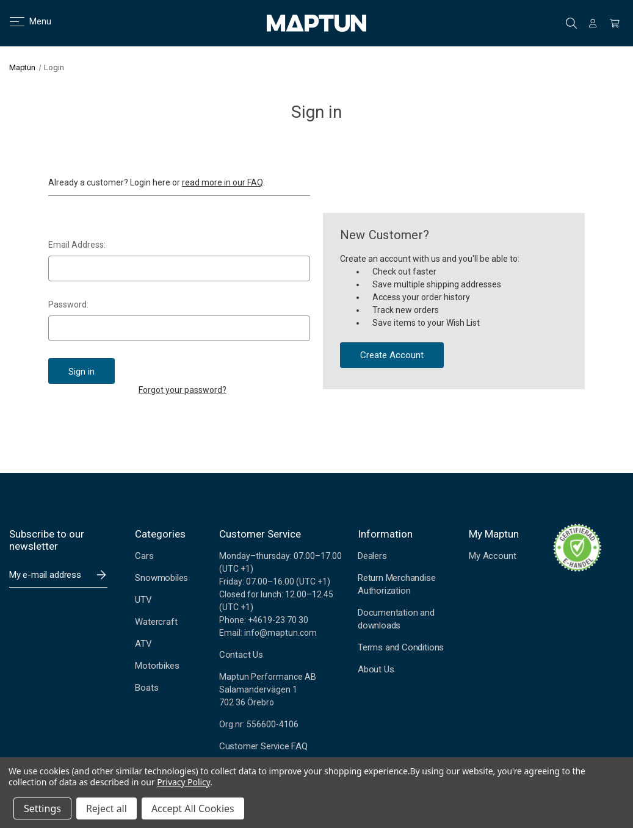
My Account (492, 555)
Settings (42, 808)
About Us (376, 669)
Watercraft (156, 621)
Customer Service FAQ (263, 746)
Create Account (392, 355)
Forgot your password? (182, 390)
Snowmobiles (161, 577)
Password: (68, 304)
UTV (143, 599)
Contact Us (241, 654)
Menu (23, 21)
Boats (146, 687)
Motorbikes (157, 665)
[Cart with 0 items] (614, 23)
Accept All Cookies (192, 808)
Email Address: (77, 245)
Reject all (106, 808)
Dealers (372, 555)
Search (571, 23)
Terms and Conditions (401, 647)
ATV (143, 643)
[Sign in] (592, 23)
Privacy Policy (183, 782)
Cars (144, 555)
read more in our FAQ (222, 182)
